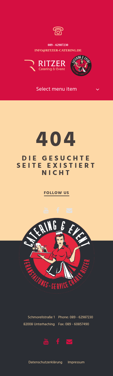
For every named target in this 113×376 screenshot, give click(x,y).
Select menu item (56, 89)
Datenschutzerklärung (45, 362)
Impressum (76, 362)
